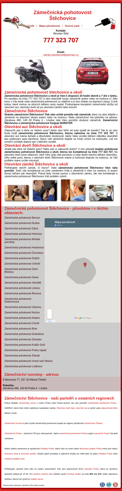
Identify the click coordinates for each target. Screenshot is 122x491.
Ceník (30, 26)
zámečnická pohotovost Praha (102, 403)
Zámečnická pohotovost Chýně (21, 323)
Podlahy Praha (47, 448)
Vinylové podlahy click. (14, 459)
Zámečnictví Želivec (93, 423)
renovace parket (28, 453)
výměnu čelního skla (42, 474)
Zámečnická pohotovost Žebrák (22, 355)
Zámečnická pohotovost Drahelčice (24, 334)
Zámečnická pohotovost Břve (20, 328)
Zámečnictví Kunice (13, 423)
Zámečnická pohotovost (63, 12)
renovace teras (11, 453)
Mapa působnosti (49, 26)
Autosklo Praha (91, 469)
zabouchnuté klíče (109, 408)
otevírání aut (82, 408)
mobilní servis (36, 479)
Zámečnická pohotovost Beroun (22, 217)
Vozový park (72, 26)
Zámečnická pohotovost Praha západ (25, 350)
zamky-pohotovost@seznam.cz (61, 55)
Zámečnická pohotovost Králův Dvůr (24, 344)
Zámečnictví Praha (13, 433)
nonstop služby (74, 474)
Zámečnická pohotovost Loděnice (23, 366)
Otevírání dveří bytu (66, 408)
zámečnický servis (27, 403)
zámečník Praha (101, 433)
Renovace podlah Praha (91, 448)
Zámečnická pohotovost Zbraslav (23, 339)
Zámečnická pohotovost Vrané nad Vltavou (28, 361)
